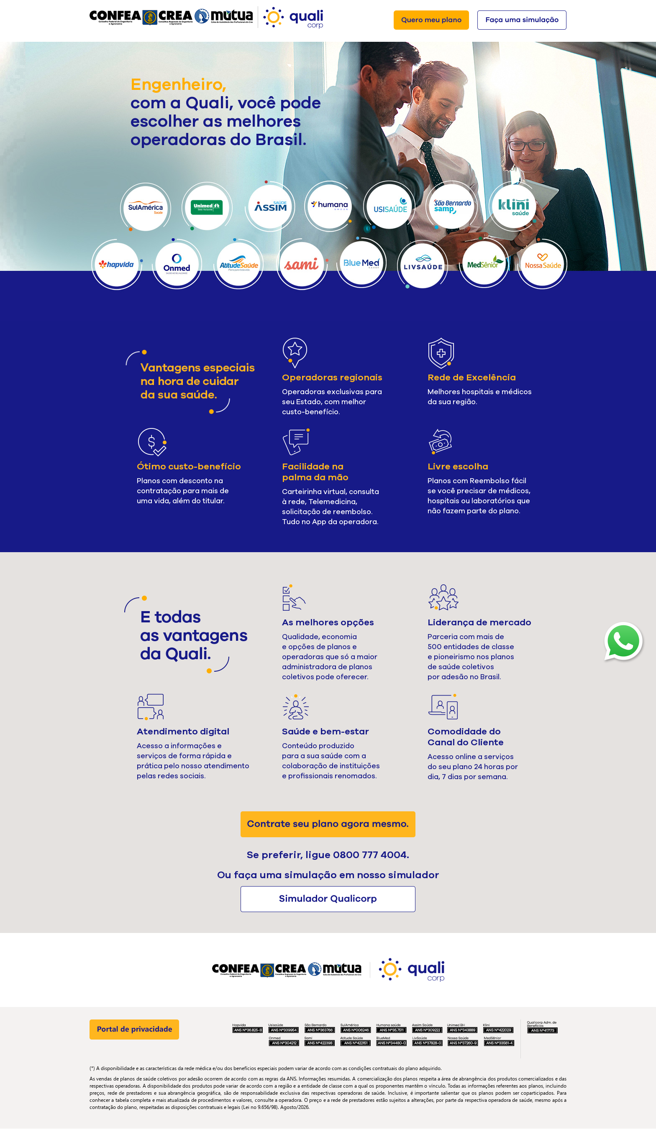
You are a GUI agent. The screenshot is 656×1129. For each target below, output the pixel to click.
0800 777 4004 (370, 854)
